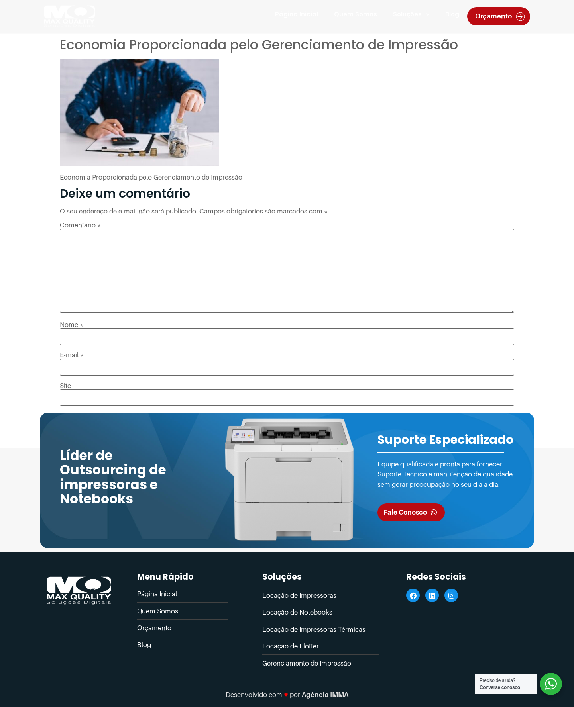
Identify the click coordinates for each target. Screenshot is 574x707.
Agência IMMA (325, 695)
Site (65, 385)
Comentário (80, 225)
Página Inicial (296, 14)
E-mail (72, 355)
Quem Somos (355, 14)
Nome (72, 324)
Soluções (411, 14)
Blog (452, 14)
